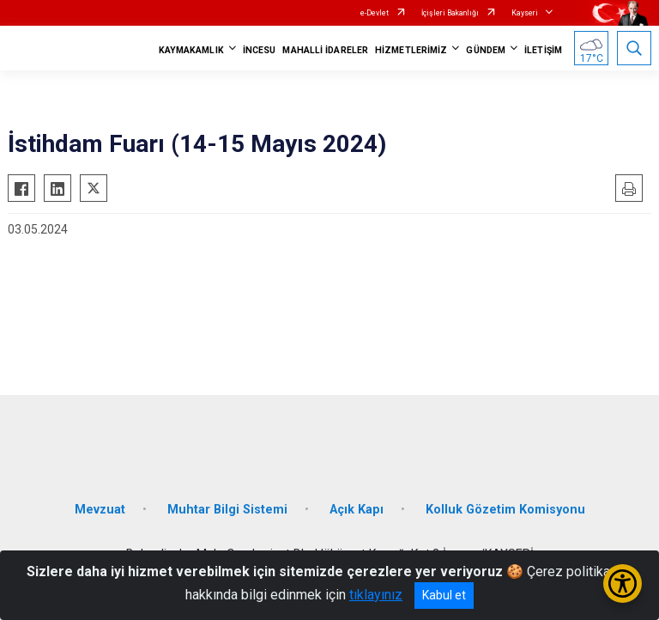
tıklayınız (375, 595)
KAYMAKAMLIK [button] (191, 50)
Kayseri (524, 13)
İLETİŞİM (543, 50)
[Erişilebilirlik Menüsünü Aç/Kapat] (622, 583)
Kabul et (444, 595)
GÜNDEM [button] (485, 50)
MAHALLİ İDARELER (325, 50)
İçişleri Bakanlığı (450, 13)
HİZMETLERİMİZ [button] (411, 50)
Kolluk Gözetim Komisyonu (505, 509)
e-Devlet (374, 13)
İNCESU (259, 50)
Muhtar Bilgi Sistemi (227, 509)
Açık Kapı (357, 509)
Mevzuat (100, 509)
